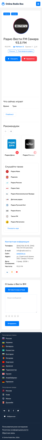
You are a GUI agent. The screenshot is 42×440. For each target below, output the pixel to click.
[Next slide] (11, 131)
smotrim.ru (21, 254)
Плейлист (10, 114)
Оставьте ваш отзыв (16, 290)
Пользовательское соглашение (15, 427)
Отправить (12, 324)
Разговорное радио (25, 51)
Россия (12, 51)
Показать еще (13, 228)
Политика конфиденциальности (15, 430)
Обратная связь (8, 433)
